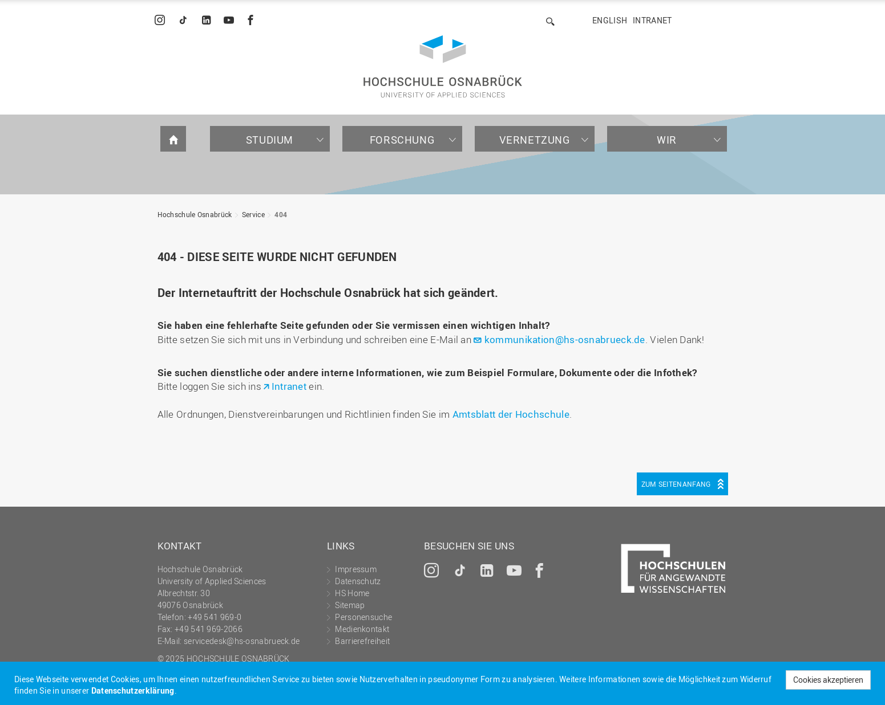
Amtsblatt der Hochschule (510, 414)
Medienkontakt (362, 629)
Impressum (356, 569)
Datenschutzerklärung (133, 690)
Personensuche (363, 617)
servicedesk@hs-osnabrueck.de (242, 640)
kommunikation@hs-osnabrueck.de (564, 339)
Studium (269, 139)
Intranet (652, 20)
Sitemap (350, 605)
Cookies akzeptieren (828, 679)
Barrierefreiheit (362, 640)
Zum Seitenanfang (676, 483)
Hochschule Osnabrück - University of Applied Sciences (442, 66)
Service (253, 214)
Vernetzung (534, 139)
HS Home (352, 593)
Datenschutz (358, 581)
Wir (667, 139)
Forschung (402, 139)
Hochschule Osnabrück (194, 214)
